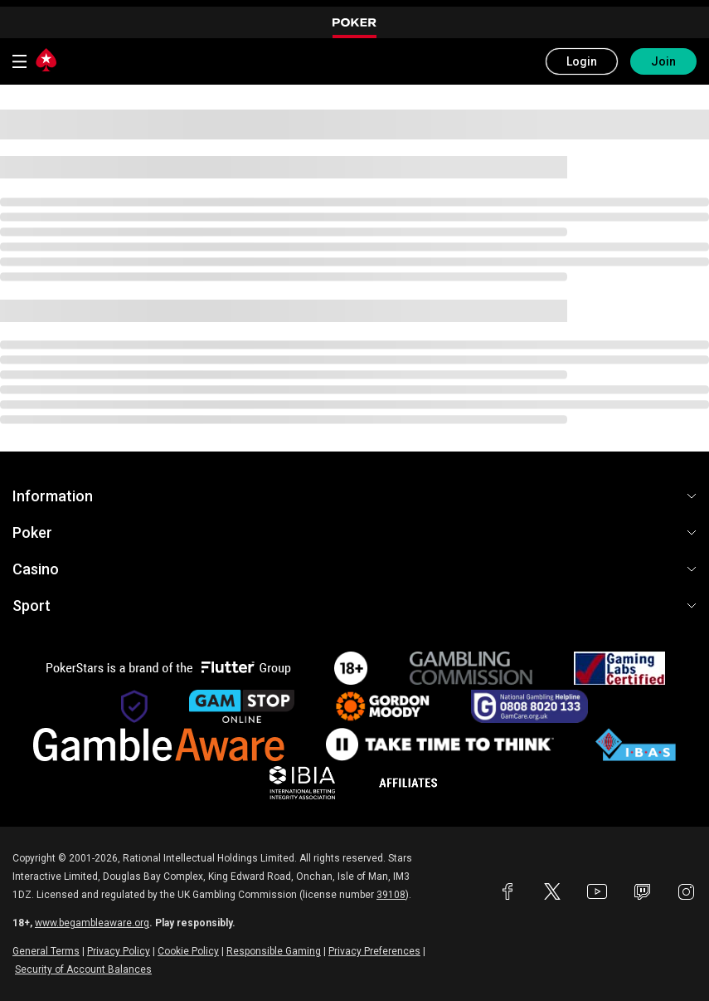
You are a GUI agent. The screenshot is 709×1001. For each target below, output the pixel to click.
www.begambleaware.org (92, 923)
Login (581, 61)
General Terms (46, 951)
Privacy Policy (118, 951)
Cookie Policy (188, 951)
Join (663, 61)
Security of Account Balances (83, 969)
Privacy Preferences (374, 951)
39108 (390, 895)
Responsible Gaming (273, 951)
